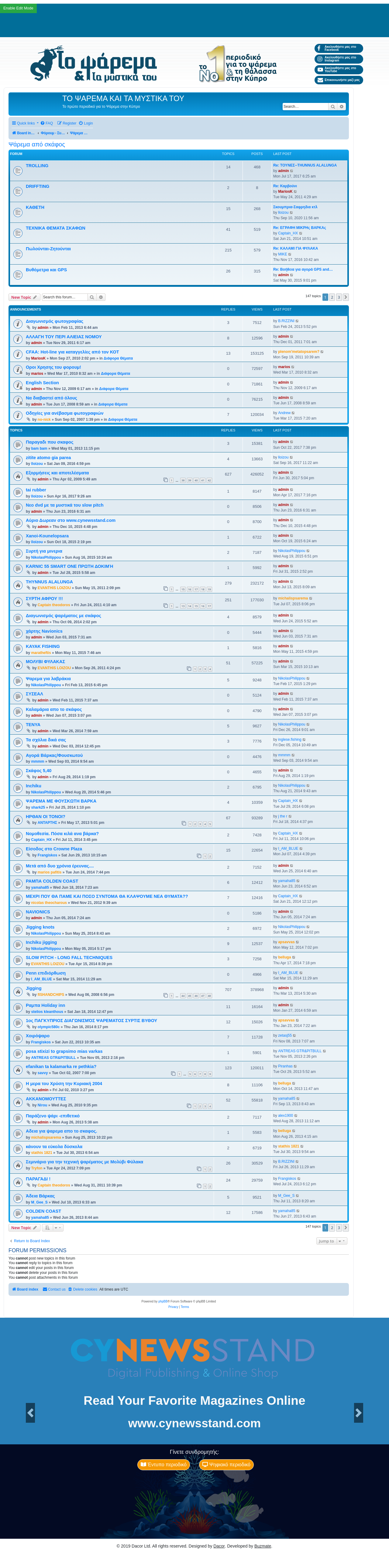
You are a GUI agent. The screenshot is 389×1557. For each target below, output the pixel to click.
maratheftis (41, 653)
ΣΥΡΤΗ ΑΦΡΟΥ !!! (44, 598)
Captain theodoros (54, 605)
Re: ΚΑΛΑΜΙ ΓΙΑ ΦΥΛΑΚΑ (295, 248)
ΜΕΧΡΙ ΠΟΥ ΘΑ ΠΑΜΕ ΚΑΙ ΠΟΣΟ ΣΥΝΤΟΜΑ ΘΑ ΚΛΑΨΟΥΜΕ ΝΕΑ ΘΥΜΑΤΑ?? (107, 896)
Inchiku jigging (41, 942)
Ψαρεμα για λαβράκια (48, 678)
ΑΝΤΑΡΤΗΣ (47, 823)
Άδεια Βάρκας (40, 1195)
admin (283, 171)
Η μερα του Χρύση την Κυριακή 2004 (64, 1083)
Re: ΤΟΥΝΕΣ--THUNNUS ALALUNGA (305, 165)
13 (182, 606)
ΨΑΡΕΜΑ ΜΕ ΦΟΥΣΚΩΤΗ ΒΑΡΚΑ (61, 801)
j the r (282, 816)
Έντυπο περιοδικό (164, 1464)
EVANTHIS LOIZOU (54, 588)
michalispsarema (293, 598)
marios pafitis (50, 872)
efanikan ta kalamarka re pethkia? (61, 1066)
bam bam (39, 448)
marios (37, 373)
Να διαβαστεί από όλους (51, 397)
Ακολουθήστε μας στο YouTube (337, 69)
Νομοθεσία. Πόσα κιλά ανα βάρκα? (62, 833)
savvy (43, 1073)
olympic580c (49, 1027)
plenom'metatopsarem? (298, 352)
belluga (284, 957)
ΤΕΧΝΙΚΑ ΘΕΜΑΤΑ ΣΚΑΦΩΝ (55, 228)
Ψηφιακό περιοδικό (226, 1464)
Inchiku (33, 785)
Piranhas (285, 1066)
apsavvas (286, 942)
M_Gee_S (39, 1202)
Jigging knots (40, 927)
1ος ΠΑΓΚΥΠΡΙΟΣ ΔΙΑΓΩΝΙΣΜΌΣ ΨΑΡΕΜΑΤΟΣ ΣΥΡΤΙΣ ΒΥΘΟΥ (91, 1020)
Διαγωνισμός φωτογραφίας (54, 321)
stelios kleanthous (47, 1012)
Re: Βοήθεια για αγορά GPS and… (303, 269)
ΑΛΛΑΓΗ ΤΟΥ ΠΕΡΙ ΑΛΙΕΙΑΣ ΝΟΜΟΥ (64, 336)
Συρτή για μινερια (44, 551)
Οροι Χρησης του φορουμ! (53, 367)
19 (209, 589)
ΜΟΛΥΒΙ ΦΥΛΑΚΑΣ (45, 661)
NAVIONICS (38, 911)
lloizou (283, 212)
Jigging (34, 988)
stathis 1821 (41, 1153)
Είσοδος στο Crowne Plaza (54, 848)
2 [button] (332, 297)
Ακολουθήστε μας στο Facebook (337, 48)
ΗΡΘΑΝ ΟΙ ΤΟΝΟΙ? (45, 816)
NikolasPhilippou (46, 557)
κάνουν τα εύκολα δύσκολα (54, 1146)
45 (189, 996)
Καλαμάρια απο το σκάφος (54, 709)
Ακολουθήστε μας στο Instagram (337, 59)
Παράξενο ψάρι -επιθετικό (53, 1115)
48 (209, 996)
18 (202, 589)
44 (182, 996)
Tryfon (36, 1168)
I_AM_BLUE (288, 848)
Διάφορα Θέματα (118, 358)
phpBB (162, 1301)
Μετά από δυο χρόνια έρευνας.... (60, 865)
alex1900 (285, 1115)
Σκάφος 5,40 (38, 770)
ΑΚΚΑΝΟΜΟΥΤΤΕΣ (46, 1098)
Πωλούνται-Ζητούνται (48, 248)
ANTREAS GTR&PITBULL (53, 1058)
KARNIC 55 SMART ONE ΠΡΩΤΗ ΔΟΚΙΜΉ (69, 566)
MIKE (282, 254)
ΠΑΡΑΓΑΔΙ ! (38, 1178)
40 (196, 480)
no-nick (44, 419)
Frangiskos (47, 855)
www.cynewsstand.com (194, 1423)
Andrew (284, 413)
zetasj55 (285, 1035)
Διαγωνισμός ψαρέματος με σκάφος (63, 615)
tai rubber (36, 489)
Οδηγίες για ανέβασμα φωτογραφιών (65, 413)
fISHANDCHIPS (51, 995)
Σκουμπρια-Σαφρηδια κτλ (295, 207)
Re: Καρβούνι (285, 186)
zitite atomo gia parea (48, 457)
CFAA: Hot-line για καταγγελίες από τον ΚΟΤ (72, 352)
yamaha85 (40, 887)
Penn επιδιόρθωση (46, 973)
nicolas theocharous (49, 903)
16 (189, 589)
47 (202, 996)
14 (189, 606)
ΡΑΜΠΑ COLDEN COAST (52, 881)
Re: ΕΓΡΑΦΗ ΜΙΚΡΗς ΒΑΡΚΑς (299, 228)
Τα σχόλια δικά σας (46, 739)
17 (196, 589)
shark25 (38, 807)
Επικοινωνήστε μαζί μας (339, 80)
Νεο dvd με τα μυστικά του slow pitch (65, 505)
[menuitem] (46, 123)
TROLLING (37, 165)
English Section (42, 382)
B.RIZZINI (286, 321)
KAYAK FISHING (43, 646)
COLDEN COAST (43, 1211)
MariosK (285, 191)
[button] (346, 297)
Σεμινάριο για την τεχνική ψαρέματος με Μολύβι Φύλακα (84, 1161)
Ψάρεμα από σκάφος (37, 144)
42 (209, 480)
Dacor (219, 1546)
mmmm (37, 761)
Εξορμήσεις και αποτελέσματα (57, 472)
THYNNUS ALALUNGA (49, 581)
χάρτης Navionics (44, 631)
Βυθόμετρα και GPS (46, 269)
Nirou (42, 1105)
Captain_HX (288, 233)
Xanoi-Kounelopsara (47, 535)
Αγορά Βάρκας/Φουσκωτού (54, 755)
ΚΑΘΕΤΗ (35, 207)
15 (182, 589)
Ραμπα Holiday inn (45, 1005)
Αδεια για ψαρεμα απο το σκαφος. (61, 1131)
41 (202, 480)
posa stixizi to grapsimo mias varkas (64, 1051)
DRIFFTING (37, 186)
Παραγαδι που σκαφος (50, 442)
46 (196, 996)
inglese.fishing (289, 739)
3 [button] (339, 297)
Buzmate (262, 1546)
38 (182, 480)
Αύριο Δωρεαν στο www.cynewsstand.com (70, 520)
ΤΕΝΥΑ (33, 724)
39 (189, 480)
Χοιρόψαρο (38, 1035)
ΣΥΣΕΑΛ (34, 693)
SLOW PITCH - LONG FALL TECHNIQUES (69, 957)
